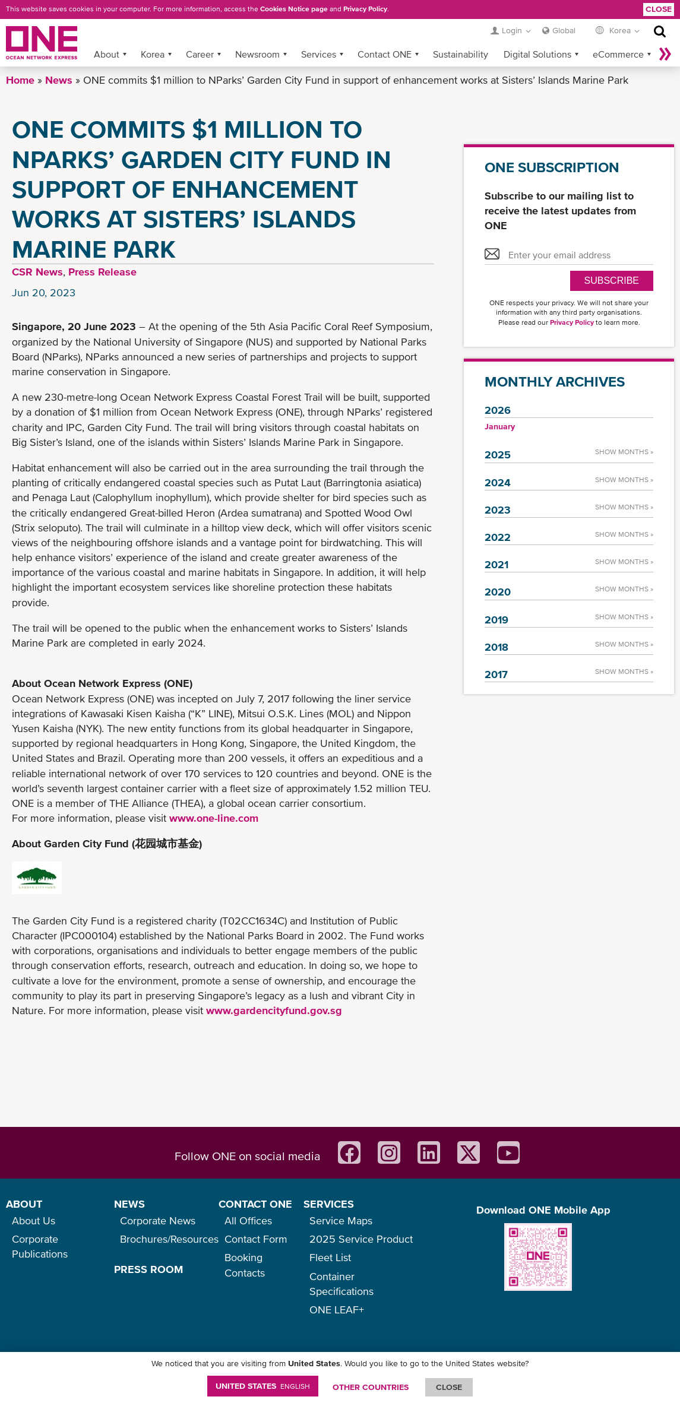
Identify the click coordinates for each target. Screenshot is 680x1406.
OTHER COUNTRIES (371, 1387)
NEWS (129, 1204)
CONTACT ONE (255, 1204)
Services (318, 54)
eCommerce (618, 54)
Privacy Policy (365, 9)
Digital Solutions (537, 54)
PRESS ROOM (148, 1269)
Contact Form (255, 1239)
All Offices (248, 1220)
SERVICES (328, 1204)
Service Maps (340, 1220)
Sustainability (460, 54)
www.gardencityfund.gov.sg (274, 1010)
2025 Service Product (361, 1239)
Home (20, 80)
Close (659, 9)
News (58, 80)
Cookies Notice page (294, 9)
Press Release (102, 271)
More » (665, 54)
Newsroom (257, 54)
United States (263, 1386)
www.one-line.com (213, 818)
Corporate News (157, 1220)
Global (563, 30)
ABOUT (24, 1204)
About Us (33, 1220)
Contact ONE (385, 54)
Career (200, 54)
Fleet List (330, 1257)
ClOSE (449, 1387)
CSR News (37, 271)
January (500, 426)
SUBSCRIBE (611, 281)
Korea (153, 54)
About (106, 54)
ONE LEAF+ (336, 1309)
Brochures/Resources (169, 1239)
